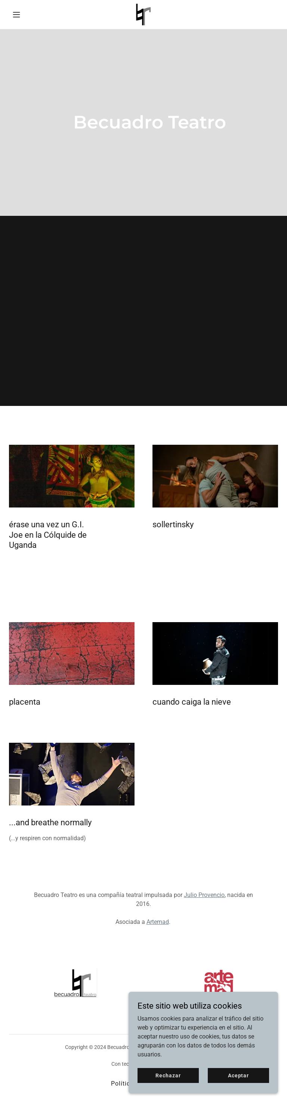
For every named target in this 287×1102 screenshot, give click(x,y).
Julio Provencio (204, 894)
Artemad (157, 921)
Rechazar (167, 1075)
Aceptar (238, 1075)
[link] (143, 14)
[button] (29, 14)
